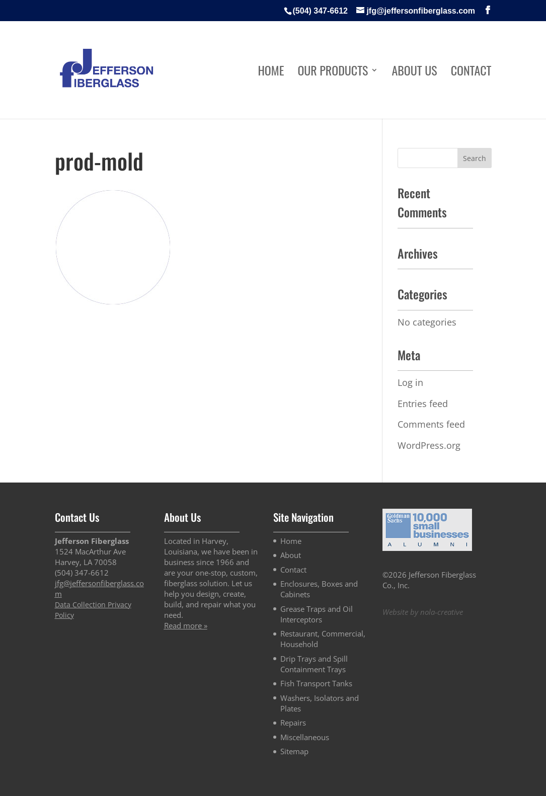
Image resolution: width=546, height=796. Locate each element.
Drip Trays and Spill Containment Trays (314, 664)
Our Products (332, 72)
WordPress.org (429, 445)
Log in (410, 382)
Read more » (185, 625)
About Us (414, 72)
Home (271, 72)
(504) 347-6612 (320, 11)
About (290, 555)
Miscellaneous (304, 737)
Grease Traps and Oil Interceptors (316, 614)
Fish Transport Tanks (316, 683)
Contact (471, 72)
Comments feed (431, 424)
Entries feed (423, 403)
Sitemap (294, 751)
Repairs (293, 723)
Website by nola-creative (422, 612)
